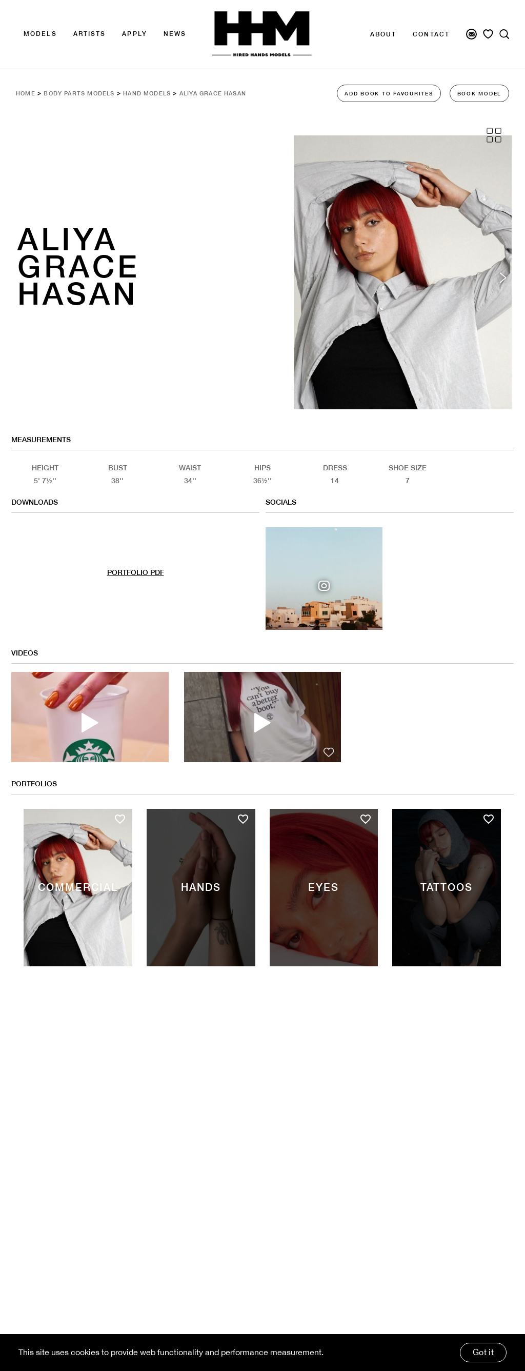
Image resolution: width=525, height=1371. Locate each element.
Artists (89, 33)
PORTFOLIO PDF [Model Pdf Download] (135, 588)
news (175, 33)
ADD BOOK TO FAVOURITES (389, 93)
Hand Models (157, 93)
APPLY (134, 33)
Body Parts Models (84, 93)
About (383, 34)
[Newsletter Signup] (471, 34)
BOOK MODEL (479, 93)
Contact (431, 34)
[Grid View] (494, 135)
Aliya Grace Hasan (229, 93)
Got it (483, 1352)
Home (26, 93)
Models (40, 33)
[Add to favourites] (120, 845)
